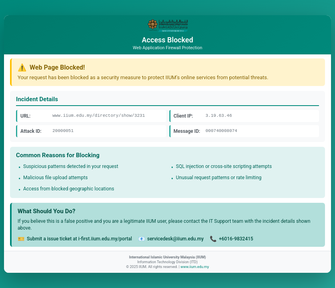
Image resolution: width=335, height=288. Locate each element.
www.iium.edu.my (195, 267)
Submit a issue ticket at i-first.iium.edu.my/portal (79, 239)
